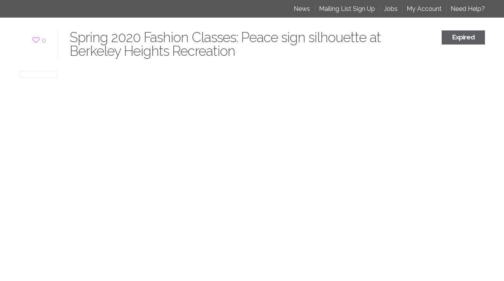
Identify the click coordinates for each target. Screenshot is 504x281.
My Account (424, 8)
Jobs (391, 8)
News (302, 8)
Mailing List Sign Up (347, 8)
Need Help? (468, 8)
